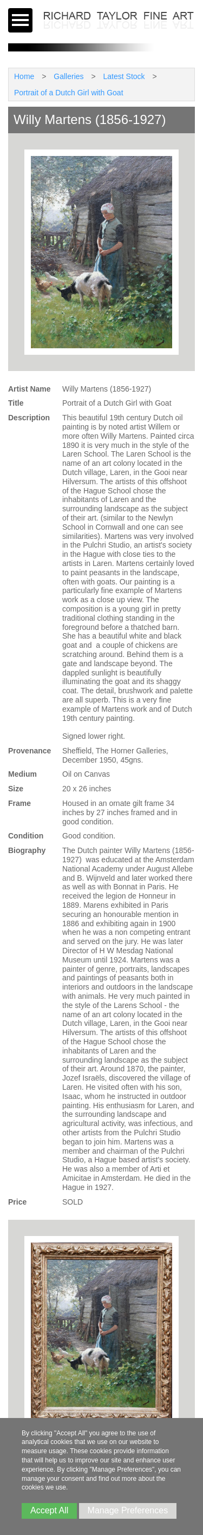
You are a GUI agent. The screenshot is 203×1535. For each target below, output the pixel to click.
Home (24, 76)
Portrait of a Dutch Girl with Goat (68, 92)
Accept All (49, 1510)
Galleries (68, 76)
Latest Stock (124, 76)
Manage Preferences (128, 1510)
